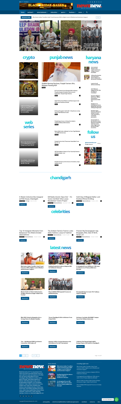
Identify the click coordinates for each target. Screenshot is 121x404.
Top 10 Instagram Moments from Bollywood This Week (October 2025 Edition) (31, 233)
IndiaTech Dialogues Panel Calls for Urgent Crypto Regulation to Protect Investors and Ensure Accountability (28, 109)
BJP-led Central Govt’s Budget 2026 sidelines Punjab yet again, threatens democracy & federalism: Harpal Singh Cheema (66, 92)
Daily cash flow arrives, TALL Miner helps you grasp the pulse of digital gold (28, 92)
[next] (99, 17)
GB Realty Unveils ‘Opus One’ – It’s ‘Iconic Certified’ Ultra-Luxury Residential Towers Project (60, 199)
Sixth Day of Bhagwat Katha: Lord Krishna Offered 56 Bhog (88, 198)
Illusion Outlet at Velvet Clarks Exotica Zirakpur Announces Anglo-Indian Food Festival (32, 293)
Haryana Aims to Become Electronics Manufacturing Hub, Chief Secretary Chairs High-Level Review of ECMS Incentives (96, 123)
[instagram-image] (87, 150)
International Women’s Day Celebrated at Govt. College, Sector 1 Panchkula (96, 70)
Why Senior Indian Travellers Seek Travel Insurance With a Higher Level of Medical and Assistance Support (60, 17)
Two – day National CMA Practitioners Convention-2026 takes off (31, 342)
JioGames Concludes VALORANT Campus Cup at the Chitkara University (87, 318)
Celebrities (22, 236)
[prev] (97, 17)
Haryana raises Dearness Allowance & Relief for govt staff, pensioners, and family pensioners (96, 114)
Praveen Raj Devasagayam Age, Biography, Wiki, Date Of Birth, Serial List (87, 233)
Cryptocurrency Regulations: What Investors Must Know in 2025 (27, 73)
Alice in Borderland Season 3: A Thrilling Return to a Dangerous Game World (28, 143)
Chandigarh (22, 200)
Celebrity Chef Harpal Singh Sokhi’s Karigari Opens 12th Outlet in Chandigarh (87, 342)
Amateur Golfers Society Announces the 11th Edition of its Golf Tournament (60, 342)
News (56, 95)
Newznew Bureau (58, 202)
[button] (87, 12)
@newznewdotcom (90, 142)
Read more (23, 204)
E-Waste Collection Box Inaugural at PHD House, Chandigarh (31, 198)
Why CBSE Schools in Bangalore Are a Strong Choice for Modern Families (31, 318)
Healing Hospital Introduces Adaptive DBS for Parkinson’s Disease (60, 267)
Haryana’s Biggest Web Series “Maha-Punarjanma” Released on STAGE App (95, 98)
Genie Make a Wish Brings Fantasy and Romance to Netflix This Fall (28, 162)
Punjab (43, 87)
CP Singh (27, 200)
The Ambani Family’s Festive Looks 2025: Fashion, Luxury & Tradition (60, 232)
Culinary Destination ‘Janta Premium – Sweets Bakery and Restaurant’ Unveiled (96, 77)
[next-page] (38, 355)
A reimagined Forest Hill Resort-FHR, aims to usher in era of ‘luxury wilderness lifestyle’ (88, 268)
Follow (99, 143)
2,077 (34, 355)
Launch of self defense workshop (95, 84)
